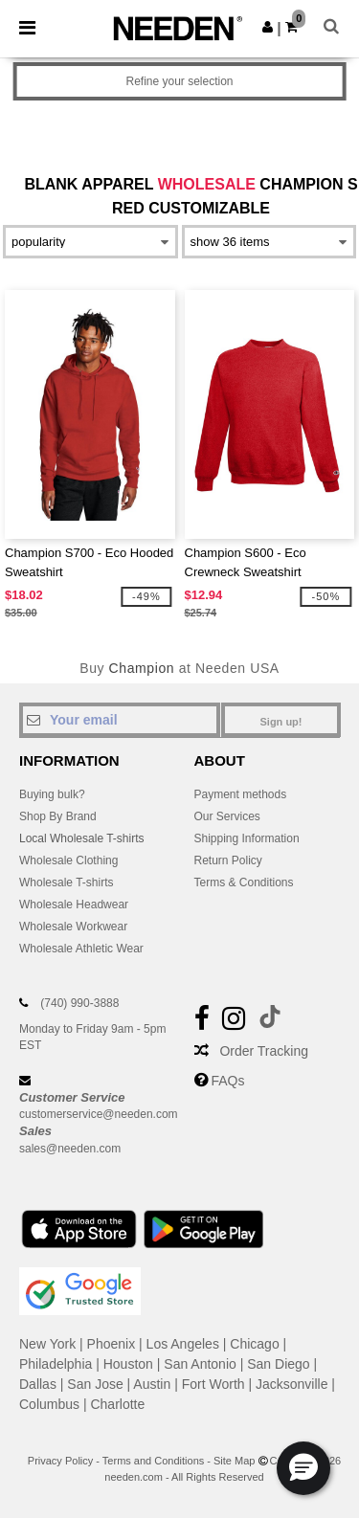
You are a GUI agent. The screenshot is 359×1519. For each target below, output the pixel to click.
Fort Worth (213, 1384)
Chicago (254, 1343)
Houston (128, 1364)
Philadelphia (55, 1364)
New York (47, 1343)
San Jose (95, 1384)
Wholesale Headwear (73, 904)
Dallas (37, 1384)
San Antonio (200, 1364)
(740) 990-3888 (79, 1003)
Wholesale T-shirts (66, 882)
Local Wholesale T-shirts (82, 838)
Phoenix (111, 1343)
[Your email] (119, 720)
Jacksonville (291, 1384)
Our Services (227, 816)
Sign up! (281, 721)
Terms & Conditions (244, 882)
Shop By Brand (58, 816)
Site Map (234, 1460)
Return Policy (228, 860)
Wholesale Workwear (73, 926)
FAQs (227, 1080)
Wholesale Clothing (68, 860)
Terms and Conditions (153, 1460)
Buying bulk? (52, 794)
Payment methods (240, 794)
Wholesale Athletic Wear (81, 948)
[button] (267, 26)
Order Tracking (263, 1051)
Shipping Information (247, 838)
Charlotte (117, 1404)
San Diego (278, 1364)
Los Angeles (182, 1343)
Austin (151, 1384)
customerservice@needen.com (98, 1114)
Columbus (49, 1404)
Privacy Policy (60, 1460)
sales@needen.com (70, 1148)
